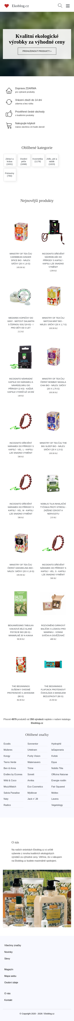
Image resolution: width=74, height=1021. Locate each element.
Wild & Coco (10, 780)
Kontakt (8, 1000)
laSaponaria (57, 750)
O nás (7, 993)
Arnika (30, 780)
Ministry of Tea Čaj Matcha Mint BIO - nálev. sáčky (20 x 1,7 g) (53, 321)
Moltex (54, 793)
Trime (30, 768)
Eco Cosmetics (35, 786)
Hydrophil (56, 744)
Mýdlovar (32, 793)
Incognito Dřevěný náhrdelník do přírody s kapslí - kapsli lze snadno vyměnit (53, 260)
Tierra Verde (10, 762)
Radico (7, 805)
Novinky (8, 952)
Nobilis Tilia (57, 768)
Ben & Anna (10, 768)
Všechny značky (12, 945)
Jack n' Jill (32, 799)
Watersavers (33, 762)
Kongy (7, 756)
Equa (54, 762)
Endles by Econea (13, 774)
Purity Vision (33, 756)
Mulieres (8, 750)
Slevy (7, 958)
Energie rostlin (58, 780)
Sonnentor (32, 744)
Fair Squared (58, 786)
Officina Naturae (59, 774)
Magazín (8, 969)
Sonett (30, 774)
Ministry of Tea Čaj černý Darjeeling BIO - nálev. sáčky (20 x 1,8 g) (20, 568)
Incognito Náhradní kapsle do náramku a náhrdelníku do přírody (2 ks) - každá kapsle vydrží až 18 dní (21, 385)
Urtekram (32, 750)
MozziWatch (10, 786)
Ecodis (7, 744)
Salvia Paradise (12, 793)
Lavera (54, 799)
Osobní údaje (11, 982)
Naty (6, 799)
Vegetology (57, 805)
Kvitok (54, 756)
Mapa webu (10, 976)
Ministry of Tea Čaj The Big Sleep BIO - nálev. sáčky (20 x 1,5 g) (53, 446)
